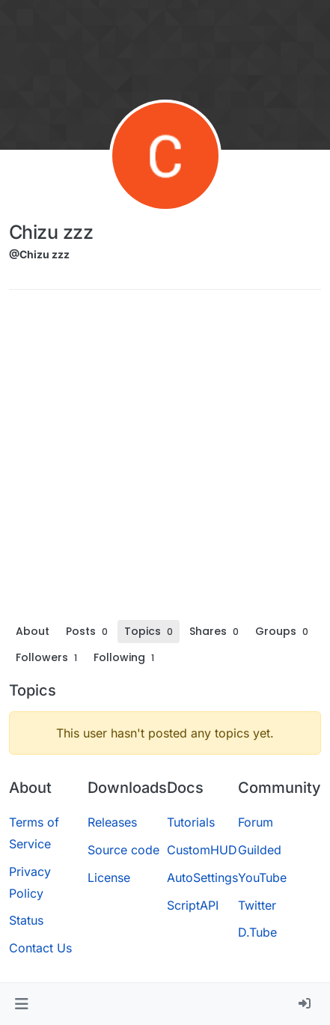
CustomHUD (202, 849)
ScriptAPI (193, 905)
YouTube (262, 877)
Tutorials (191, 822)
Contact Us (40, 947)
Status (26, 920)
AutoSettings (202, 877)
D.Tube (257, 932)
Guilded (259, 849)
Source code (123, 849)
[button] (21, 1004)
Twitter (257, 905)
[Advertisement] (165, 460)
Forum (255, 822)
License (109, 877)
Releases (112, 822)
